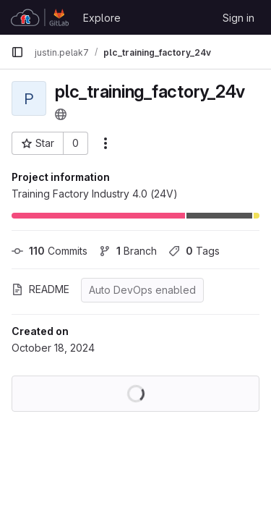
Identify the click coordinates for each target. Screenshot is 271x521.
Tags (194, 251)
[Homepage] (40, 17)
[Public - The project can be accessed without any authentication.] (60, 114)
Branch (128, 251)
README (40, 289)
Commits (49, 251)
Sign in (238, 18)
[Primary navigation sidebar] (17, 52)
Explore (102, 18)
